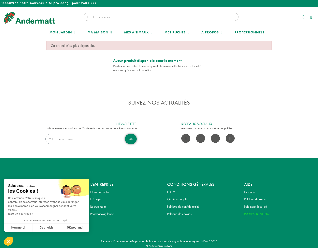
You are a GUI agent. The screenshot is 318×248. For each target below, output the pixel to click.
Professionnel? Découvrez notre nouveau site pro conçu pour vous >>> (159, 3)
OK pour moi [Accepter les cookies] (75, 227)
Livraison (249, 192)
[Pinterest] (230, 138)
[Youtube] (215, 138)
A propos (211, 32)
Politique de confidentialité (183, 206)
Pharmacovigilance (102, 214)
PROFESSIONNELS (256, 214)
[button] (311, 17)
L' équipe (95, 199)
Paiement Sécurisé (255, 206)
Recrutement (98, 206)
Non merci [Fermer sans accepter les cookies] (18, 227)
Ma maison (100, 32)
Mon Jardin (62, 32)
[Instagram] (200, 138)
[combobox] (161, 17)
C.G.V (171, 192)
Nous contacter (99, 192)
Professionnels (249, 32)
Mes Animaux (138, 32)
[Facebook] (185, 138)
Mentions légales (178, 199)
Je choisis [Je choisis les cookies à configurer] (47, 227)
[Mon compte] (303, 17)
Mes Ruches (176, 32)
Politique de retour (255, 199)
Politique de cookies (179, 214)
